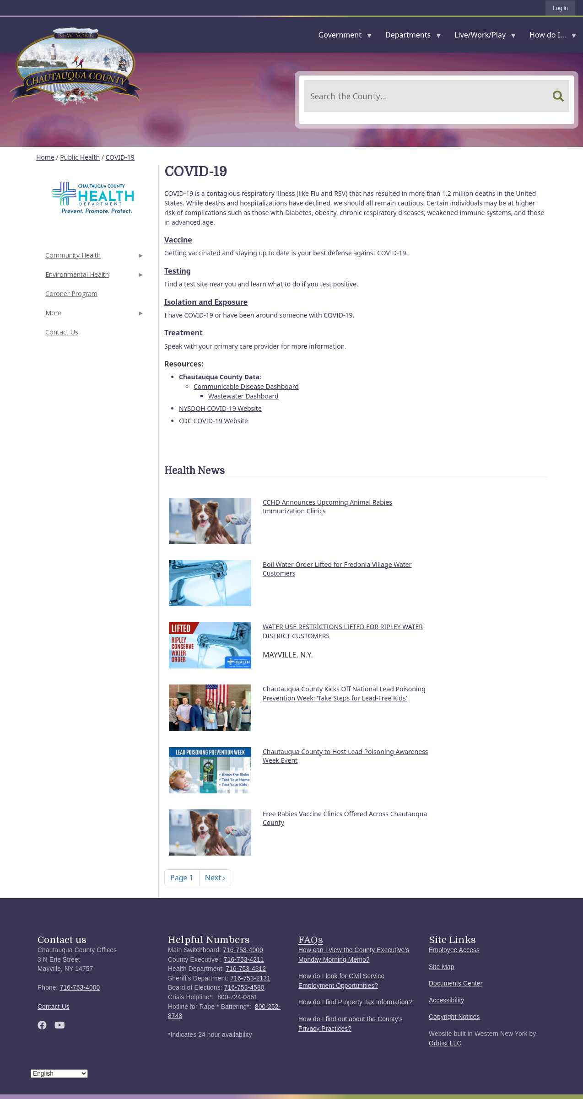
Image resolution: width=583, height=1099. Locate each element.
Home (45, 157)
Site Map (441, 967)
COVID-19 (120, 157)
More (93, 315)
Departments (410, 37)
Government (341, 37)
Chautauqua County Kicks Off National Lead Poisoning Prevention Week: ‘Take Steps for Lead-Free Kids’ (344, 693)
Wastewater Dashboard (243, 396)
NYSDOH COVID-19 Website (220, 408)
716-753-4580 (244, 987)
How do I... (549, 37)
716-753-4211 (244, 959)
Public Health (80, 157)
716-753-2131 (250, 978)
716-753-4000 (80, 987)
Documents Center (455, 983)
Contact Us (61, 332)
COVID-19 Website (221, 420)
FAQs (310, 939)
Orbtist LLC (445, 1043)
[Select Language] (59, 1073)
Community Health (93, 258)
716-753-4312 (246, 968)
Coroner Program (71, 293)
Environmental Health (93, 277)
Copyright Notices (454, 1016)
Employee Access (454, 950)
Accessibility (446, 1000)
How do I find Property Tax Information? (355, 1002)
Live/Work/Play (482, 37)
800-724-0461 (237, 997)
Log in (560, 8)
